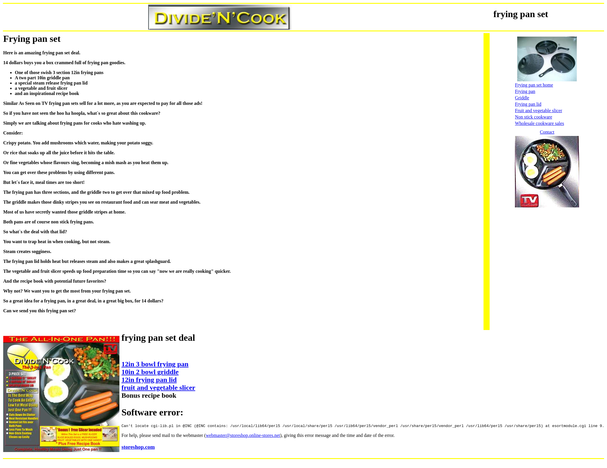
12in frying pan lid (149, 379)
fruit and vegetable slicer (158, 387)
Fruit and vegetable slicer (538, 110)
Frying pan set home (534, 85)
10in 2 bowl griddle (150, 372)
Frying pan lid (528, 104)
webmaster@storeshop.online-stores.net (243, 436)
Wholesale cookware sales (539, 123)
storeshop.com (138, 448)
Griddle (522, 97)
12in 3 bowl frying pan (155, 364)
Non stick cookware (533, 116)
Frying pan (525, 91)
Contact (547, 132)
